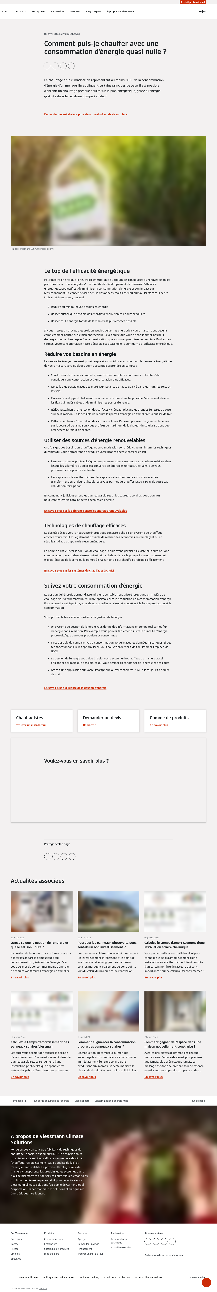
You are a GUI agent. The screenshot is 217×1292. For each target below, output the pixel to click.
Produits (21, 11)
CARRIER (43, 1288)
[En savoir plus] (42, 935)
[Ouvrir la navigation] (4, 11)
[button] (206, 1282)
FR (200, 11)
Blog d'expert (93, 11)
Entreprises (38, 11)
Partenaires (57, 11)
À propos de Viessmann (120, 11)
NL (204, 11)
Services (75, 11)
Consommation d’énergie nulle (111, 1100)
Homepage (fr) (19, 1100)
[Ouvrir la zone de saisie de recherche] (193, 11)
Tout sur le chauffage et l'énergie (51, 1100)
